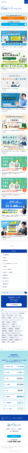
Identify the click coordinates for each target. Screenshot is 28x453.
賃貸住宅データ (5, 337)
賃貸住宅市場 (4, 339)
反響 (3, 333)
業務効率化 (4, 335)
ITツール (15, 313)
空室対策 (15, 335)
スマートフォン (5, 319)
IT (10, 313)
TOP (2, 416)
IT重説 (3, 315)
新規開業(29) (5, 275)
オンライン (15, 317)
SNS (20, 315)
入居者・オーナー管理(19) (8, 272)
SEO (16, 315)
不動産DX (8, 322)
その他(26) (5, 266)
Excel (7, 313)
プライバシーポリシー (4, 446)
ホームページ (19, 319)
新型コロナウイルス (16, 333)
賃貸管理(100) (5, 284)
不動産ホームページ (6, 326)
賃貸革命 (3, 341)
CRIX (3, 313)
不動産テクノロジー (6, 324)
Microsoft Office (10, 315)
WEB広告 (3, 317)
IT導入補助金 (21, 313)
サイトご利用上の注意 (4, 447)
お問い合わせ (11, 447)
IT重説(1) (4, 257)
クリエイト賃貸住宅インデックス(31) (10, 263)
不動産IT (14, 322)
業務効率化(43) (6, 278)
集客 (8, 341)
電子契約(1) (5, 286)
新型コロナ (8, 333)
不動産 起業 (17, 328)
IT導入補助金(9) (6, 254)
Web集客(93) (5, 260)
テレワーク (12, 319)
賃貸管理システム (18, 339)
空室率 (21, 335)
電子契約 (13, 341)
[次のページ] (16, 246)
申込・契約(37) (6, 281)
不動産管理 (10, 328)
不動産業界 (4, 328)
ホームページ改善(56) (7, 269)
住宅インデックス (18, 330)
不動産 (3, 322)
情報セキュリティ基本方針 (13, 446)
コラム (7, 416)
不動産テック (14, 324)
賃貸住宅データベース (14, 337)
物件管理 (10, 335)
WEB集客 (9, 317)
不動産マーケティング (16, 326)
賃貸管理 (11, 339)
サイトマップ (20, 446)
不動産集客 (11, 330)
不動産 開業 (4, 330)
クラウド (21, 317)
